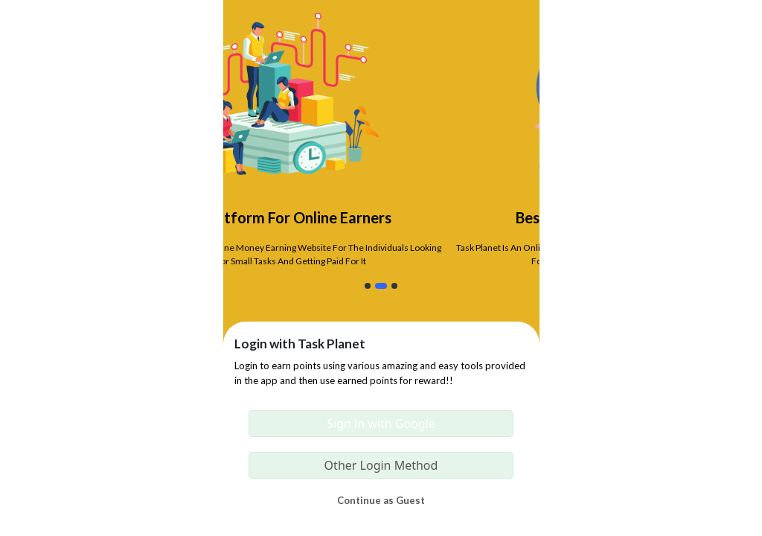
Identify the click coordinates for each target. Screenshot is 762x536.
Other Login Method (381, 465)
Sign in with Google (381, 423)
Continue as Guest (381, 500)
